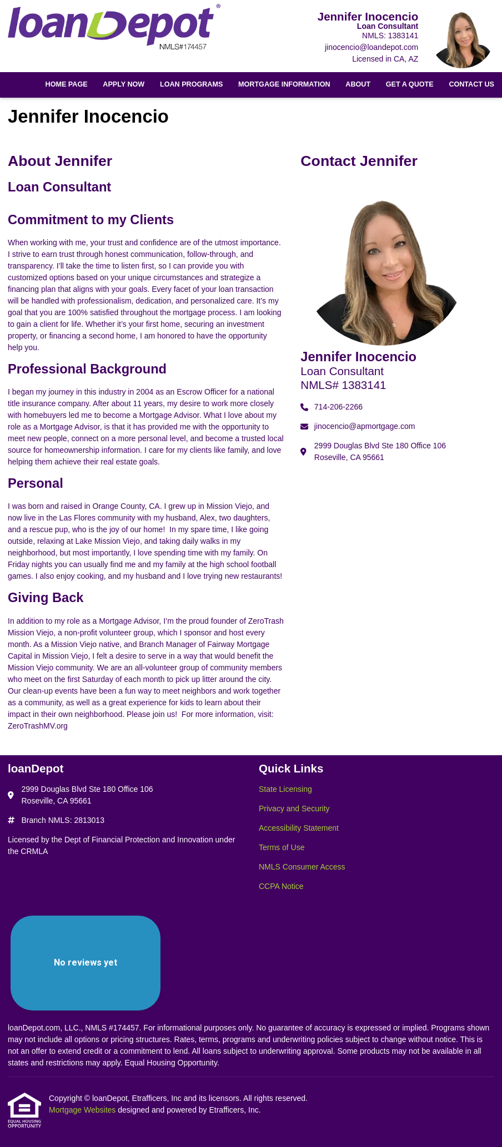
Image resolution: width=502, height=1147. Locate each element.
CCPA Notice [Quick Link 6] (281, 886)
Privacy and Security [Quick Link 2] (294, 808)
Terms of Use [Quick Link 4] (281, 847)
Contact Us (471, 84)
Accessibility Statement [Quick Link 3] (299, 827)
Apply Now (123, 84)
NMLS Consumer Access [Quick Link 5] (302, 866)
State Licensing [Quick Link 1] (285, 789)
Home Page (67, 84)
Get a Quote (410, 84)
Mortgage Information (284, 84)
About (357, 84)
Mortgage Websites (83, 1109)
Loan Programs (191, 84)
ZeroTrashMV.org (38, 725)
